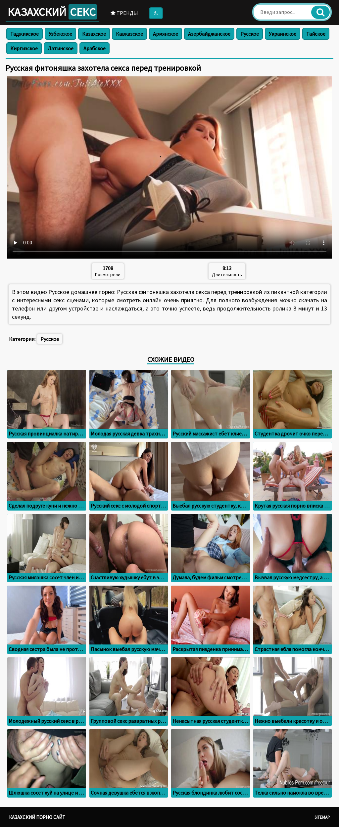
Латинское (60, 48)
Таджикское (24, 33)
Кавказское (129, 33)
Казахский (52, 12)
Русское (249, 33)
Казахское (94, 33)
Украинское (282, 33)
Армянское (165, 33)
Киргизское (24, 48)
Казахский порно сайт (37, 817)
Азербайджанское (209, 33)
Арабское (94, 48)
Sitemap (322, 817)
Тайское (315, 33)
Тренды (124, 13)
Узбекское (60, 33)
